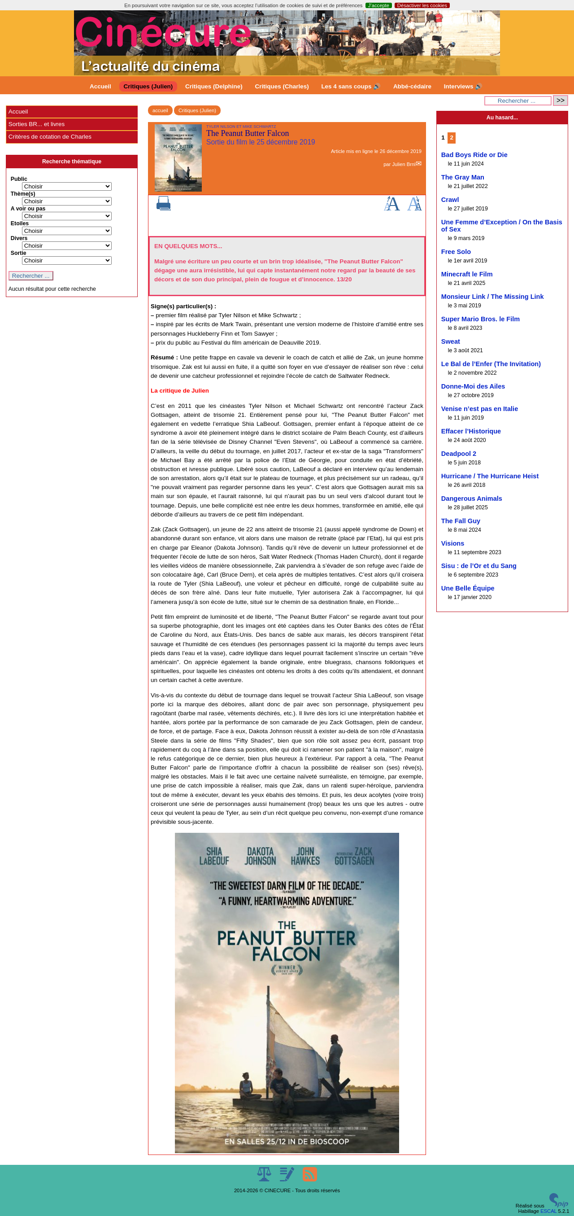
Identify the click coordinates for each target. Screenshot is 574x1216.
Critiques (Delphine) (214, 86)
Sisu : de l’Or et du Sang (479, 565)
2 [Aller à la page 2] (451, 137)
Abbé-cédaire (412, 86)
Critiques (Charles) (282, 86)
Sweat (450, 341)
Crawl (450, 199)
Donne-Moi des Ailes (473, 386)
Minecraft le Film (467, 274)
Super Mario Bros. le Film (480, 319)
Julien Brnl (403, 164)
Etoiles (20, 223)
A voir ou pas (28, 209)
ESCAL (548, 1211)
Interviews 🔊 (463, 86)
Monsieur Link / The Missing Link (492, 296)
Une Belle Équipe (468, 588)
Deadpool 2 (458, 453)
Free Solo (456, 251)
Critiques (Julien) (148, 86)
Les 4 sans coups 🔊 (351, 86)
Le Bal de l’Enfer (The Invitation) (491, 363)
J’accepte (378, 5)
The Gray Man (462, 177)
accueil (160, 110)
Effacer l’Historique (471, 431)
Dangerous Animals (471, 498)
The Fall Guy (460, 521)
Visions (452, 543)
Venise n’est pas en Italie (479, 408)
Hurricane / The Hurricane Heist (490, 476)
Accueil (100, 86)
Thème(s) (23, 194)
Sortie (18, 253)
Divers (19, 238)
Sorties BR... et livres (37, 124)
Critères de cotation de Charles (50, 136)
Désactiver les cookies (422, 5)
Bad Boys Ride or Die (474, 154)
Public (19, 179)
